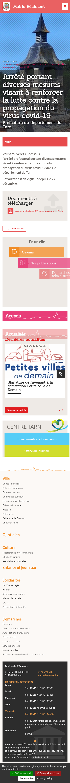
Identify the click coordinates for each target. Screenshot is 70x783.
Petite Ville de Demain (14, 518)
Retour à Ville (15, 228)
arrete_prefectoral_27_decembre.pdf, (35, 211)
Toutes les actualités (16, 410)
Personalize (26, 778)
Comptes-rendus (11, 492)
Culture (9, 547)
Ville (6, 478)
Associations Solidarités (14, 606)
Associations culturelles (14, 561)
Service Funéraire (11, 645)
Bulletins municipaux (13, 488)
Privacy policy (44, 778)
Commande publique (13, 496)
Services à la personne (14, 593)
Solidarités (12, 580)
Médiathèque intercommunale (18, 552)
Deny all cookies (48, 773)
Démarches (12, 619)
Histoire (7, 509)
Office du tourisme (12, 505)
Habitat (6, 589)
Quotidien (11, 535)
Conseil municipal (11, 483)
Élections (7, 624)
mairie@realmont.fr (48, 675)
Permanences (9, 637)
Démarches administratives (16, 628)
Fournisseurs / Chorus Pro (16, 501)
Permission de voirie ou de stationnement (23, 654)
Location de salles (11, 641)
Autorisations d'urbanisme (16, 632)
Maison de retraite (12, 598)
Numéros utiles (10, 650)
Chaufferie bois (10, 522)
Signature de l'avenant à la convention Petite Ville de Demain (35, 371)
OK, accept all (22, 773)
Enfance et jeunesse (19, 567)
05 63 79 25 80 (45, 672)
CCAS (6, 602)
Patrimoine (8, 513)
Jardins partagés (11, 585)
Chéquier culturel (11, 556)
